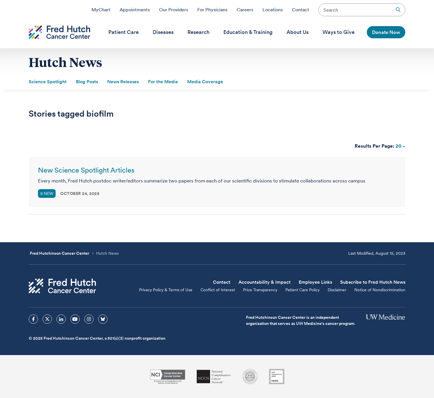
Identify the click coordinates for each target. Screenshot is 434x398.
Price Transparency (260, 289)
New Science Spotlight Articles (86, 170)
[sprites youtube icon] (75, 319)
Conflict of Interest (217, 289)
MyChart (101, 9)
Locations (272, 9)
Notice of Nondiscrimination (379, 289)
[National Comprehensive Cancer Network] (214, 376)
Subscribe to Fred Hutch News (372, 282)
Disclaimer (337, 289)
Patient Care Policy (302, 289)
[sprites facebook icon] (33, 319)
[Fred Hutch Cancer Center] (62, 285)
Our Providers (173, 9)
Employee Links (315, 282)
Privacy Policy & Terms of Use (165, 289)
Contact (300, 9)
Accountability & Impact (264, 282)
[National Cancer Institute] (167, 377)
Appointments (135, 9)
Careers (245, 9)
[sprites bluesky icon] (102, 319)
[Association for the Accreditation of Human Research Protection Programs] (250, 376)
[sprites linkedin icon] (61, 319)
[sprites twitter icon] (47, 319)
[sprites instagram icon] (89, 319)
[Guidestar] (276, 376)
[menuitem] (123, 32)
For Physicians (212, 9)
